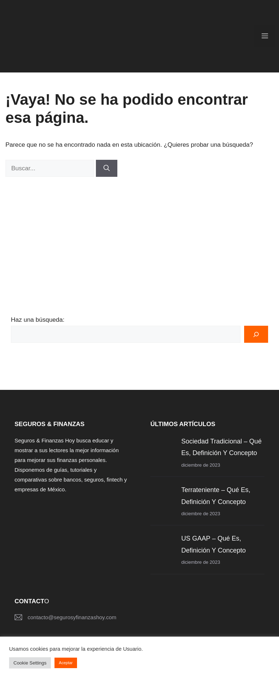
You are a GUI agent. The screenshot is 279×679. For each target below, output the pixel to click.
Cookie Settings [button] (29, 663)
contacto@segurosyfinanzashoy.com (72, 617)
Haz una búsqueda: (37, 319)
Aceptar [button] (66, 663)
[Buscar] (106, 168)
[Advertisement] (139, 231)
